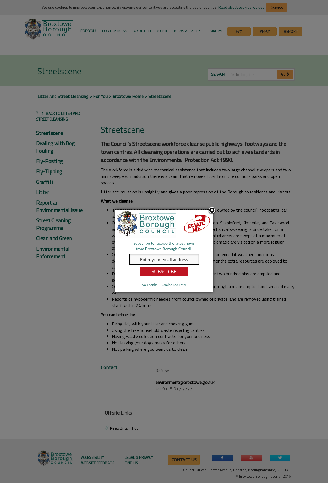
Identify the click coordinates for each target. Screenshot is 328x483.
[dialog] (164, 251)
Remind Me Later (173, 285)
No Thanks (149, 285)
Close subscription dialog (212, 211)
